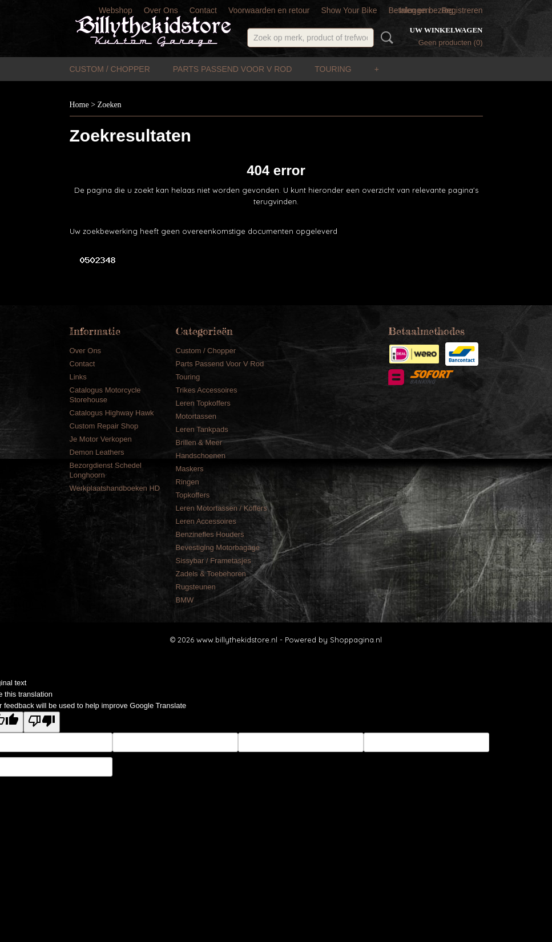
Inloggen (414, 10)
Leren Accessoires (206, 521)
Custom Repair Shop (104, 426)
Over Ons (161, 10)
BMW (185, 600)
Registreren (461, 10)
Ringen (187, 482)
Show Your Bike (349, 10)
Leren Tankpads (202, 429)
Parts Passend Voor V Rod (232, 69)
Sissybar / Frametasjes (213, 560)
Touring (333, 69)
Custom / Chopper (110, 69)
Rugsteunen (196, 587)
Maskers (190, 468)
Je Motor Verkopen (101, 439)
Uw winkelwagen (446, 30)
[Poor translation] (41, 722)
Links (78, 377)
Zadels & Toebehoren (211, 573)
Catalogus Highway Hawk (112, 413)
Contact (203, 10)
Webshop (115, 10)
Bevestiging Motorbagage (218, 547)
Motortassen (196, 416)
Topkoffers (193, 495)
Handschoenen (200, 455)
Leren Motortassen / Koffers (221, 508)
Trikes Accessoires (206, 390)
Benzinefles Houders (210, 534)
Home (79, 104)
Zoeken (384, 37)
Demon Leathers (97, 452)
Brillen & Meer (199, 442)
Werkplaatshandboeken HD (115, 488)
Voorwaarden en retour (268, 10)
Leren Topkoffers (203, 403)
